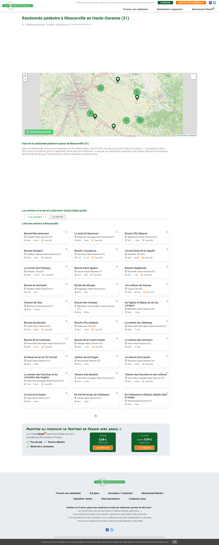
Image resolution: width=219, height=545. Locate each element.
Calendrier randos (82, 498)
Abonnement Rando (202, 9)
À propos (165, 3)
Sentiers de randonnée (35, 24)
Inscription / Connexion (120, 493)
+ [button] (25, 76)
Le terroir (57, 216)
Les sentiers (35, 216)
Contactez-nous (137, 498)
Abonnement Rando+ (152, 493)
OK (174, 542)
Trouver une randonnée (135, 9)
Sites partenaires (110, 498)
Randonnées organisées (170, 9)
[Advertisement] (109, 49)
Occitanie (50, 24)
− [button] (25, 79)
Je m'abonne (103, 447)
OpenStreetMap (182, 135)
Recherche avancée (40, 132)
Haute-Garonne (62, 24)
